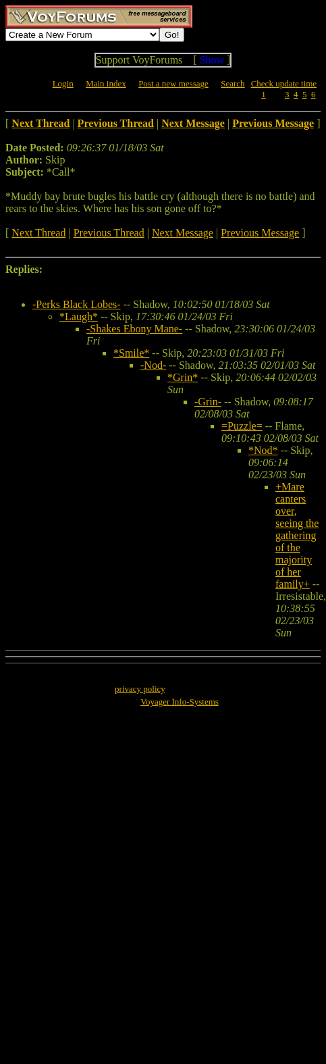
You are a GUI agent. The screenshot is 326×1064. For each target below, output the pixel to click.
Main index (106, 83)
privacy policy (140, 689)
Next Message (182, 232)
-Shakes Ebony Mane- (134, 328)
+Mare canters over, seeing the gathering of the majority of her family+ (297, 535)
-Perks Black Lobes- (76, 304)
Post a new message (173, 83)
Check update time (284, 83)
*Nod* (263, 450)
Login (63, 83)
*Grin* (182, 377)
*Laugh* (78, 316)
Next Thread (38, 232)
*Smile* (131, 353)
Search (232, 83)
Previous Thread (109, 232)
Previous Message (260, 232)
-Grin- (207, 401)
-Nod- (153, 365)
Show (212, 60)
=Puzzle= (242, 426)
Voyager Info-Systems (179, 701)
